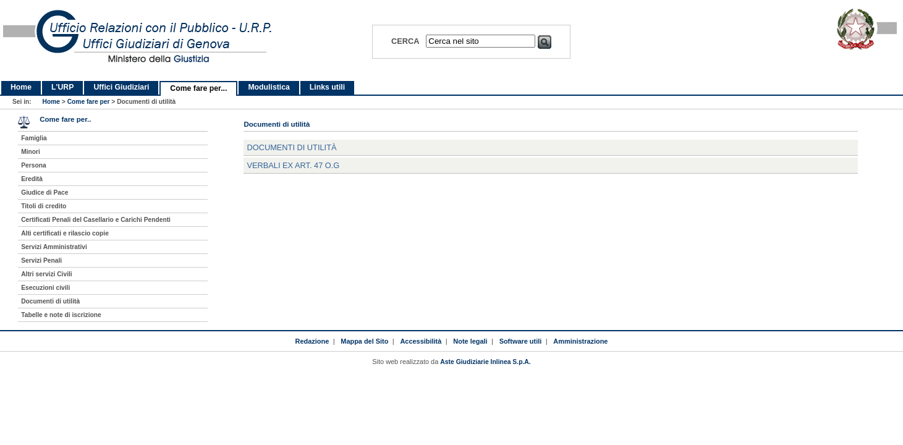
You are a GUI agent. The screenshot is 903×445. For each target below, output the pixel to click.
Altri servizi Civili (46, 274)
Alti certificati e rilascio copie (65, 233)
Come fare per (88, 101)
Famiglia (34, 138)
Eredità (32, 179)
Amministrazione (580, 341)
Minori (30, 151)
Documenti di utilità (291, 147)
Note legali (470, 341)
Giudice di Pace (44, 192)
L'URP (62, 87)
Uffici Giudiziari (121, 87)
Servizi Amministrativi (54, 247)
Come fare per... (198, 88)
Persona (33, 165)
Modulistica (268, 87)
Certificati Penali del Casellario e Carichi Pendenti (96, 219)
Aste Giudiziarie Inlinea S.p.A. (485, 361)
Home (21, 87)
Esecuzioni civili (45, 287)
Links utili (327, 87)
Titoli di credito (43, 206)
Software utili (520, 341)
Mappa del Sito (364, 341)
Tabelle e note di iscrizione (61, 315)
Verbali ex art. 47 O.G (293, 165)
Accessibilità (420, 341)
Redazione (312, 341)
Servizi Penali (41, 260)
